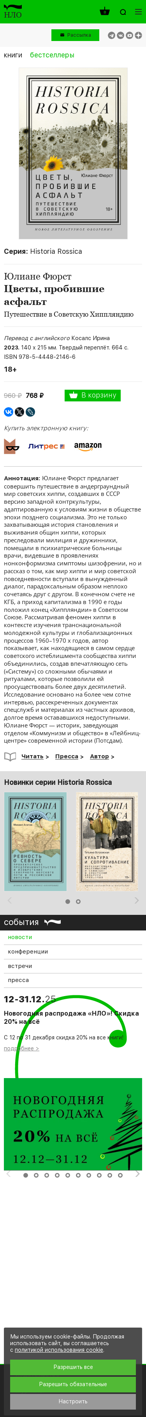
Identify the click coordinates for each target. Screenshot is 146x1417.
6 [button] (78, 1175)
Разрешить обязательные (73, 1384)
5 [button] (67, 1175)
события (21, 922)
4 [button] (57, 1175)
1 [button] (67, 901)
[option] (37, 841)
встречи (20, 966)
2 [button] (78, 901)
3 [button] (46, 1175)
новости (20, 937)
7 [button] (88, 1175)
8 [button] (99, 1175)
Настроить (73, 1401)
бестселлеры (52, 55)
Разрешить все (73, 1367)
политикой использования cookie (59, 1350)
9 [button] (109, 1175)
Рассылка (79, 35)
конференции (28, 951)
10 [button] (120, 1175)
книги (13, 55)
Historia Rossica (56, 251)
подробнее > (21, 1048)
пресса (18, 980)
